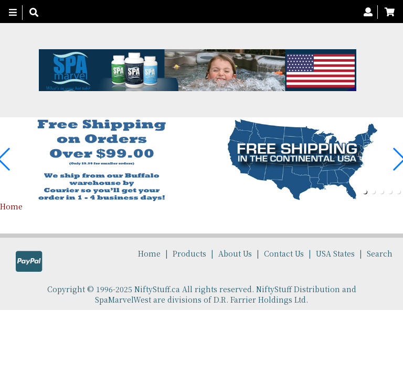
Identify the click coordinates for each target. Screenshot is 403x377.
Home (11, 206)
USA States (335, 253)
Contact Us (284, 253)
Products (189, 253)
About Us (235, 253)
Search (380, 253)
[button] (365, 192)
